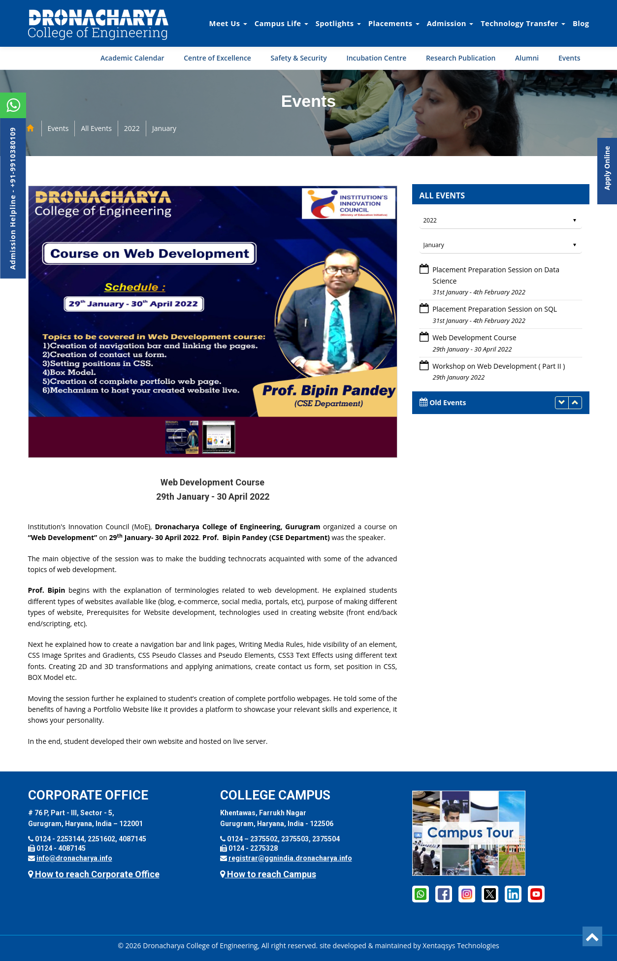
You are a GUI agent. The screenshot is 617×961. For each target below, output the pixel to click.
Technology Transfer (523, 23)
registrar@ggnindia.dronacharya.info (290, 858)
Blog (581, 23)
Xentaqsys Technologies (460, 945)
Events (569, 58)
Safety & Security (299, 58)
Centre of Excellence (217, 58)
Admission (450, 23)
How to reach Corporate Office (94, 874)
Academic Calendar (132, 58)
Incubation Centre (376, 58)
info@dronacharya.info (74, 858)
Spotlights (338, 23)
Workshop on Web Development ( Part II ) (498, 366)
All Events (96, 128)
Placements (394, 23)
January (164, 128)
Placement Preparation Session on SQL (494, 309)
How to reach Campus (268, 874)
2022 (132, 128)
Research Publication (461, 58)
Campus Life (281, 23)
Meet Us (228, 23)
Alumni (527, 58)
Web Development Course (474, 337)
